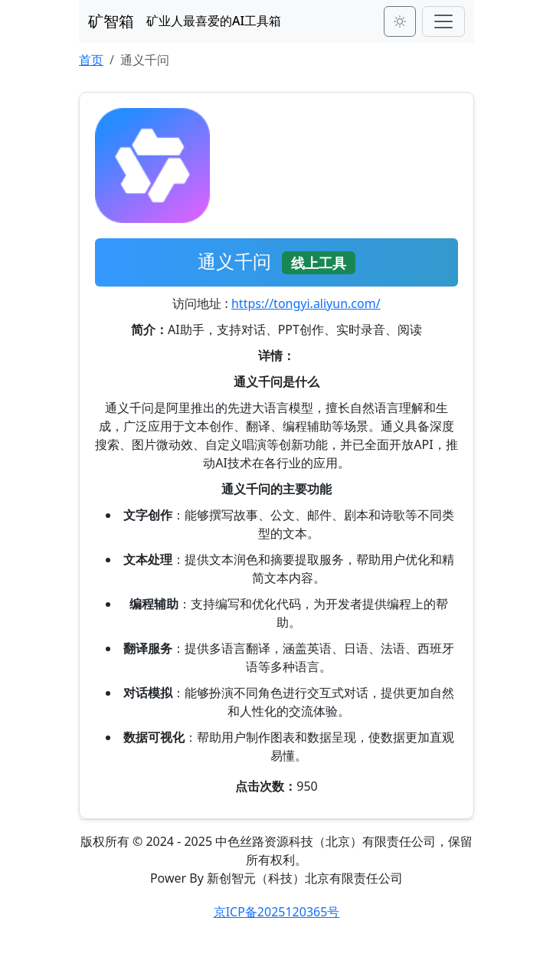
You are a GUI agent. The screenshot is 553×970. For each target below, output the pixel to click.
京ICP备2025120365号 (277, 911)
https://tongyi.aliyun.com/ (306, 303)
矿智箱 (111, 21)
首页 (91, 59)
